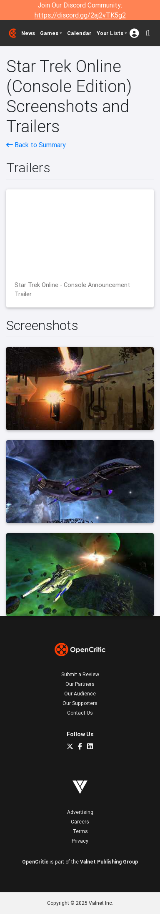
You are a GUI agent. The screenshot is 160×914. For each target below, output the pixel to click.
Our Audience (80, 693)
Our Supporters (80, 703)
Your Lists (110, 33)
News (28, 33)
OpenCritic (35, 862)
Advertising (80, 812)
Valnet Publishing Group (109, 862)
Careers (80, 821)
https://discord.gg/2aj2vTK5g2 (80, 15)
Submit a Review (80, 674)
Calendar (79, 33)
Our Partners (80, 684)
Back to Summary (36, 145)
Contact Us (80, 713)
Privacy (80, 841)
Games (49, 33)
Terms (80, 831)
